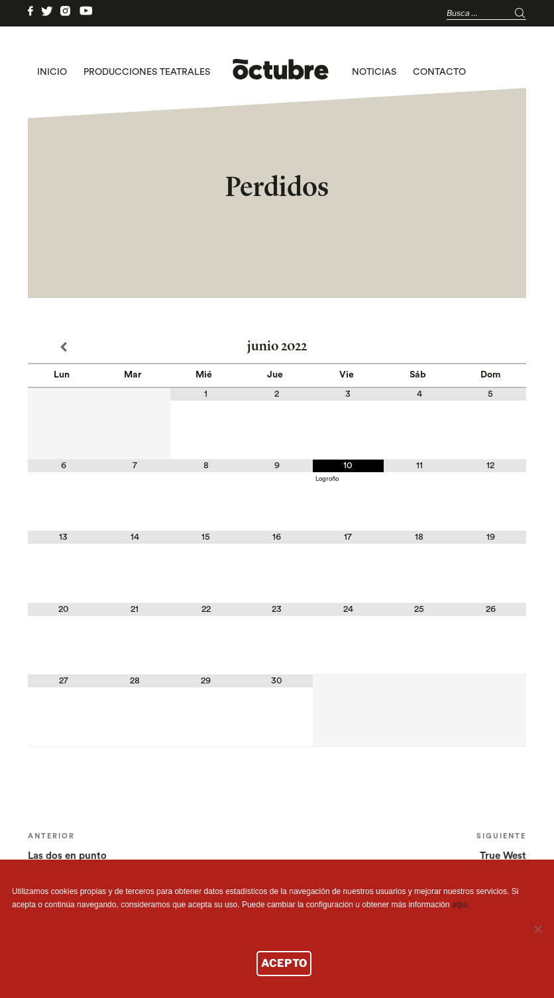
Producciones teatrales (146, 72)
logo (280, 72)
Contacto (439, 72)
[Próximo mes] (490, 347)
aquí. (461, 904)
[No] (537, 929)
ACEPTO (284, 963)
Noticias (374, 72)
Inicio (52, 72)
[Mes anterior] (63, 347)
